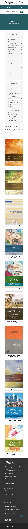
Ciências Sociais (15, 47)
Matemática (15, 65)
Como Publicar (8, 486)
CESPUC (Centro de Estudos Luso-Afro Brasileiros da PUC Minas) (15, 93)
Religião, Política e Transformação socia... (14, 453)
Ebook (15, 98)
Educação (15, 53)
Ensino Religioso (15, 106)
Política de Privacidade (10, 490)
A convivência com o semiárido (14, 195)
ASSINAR (21, 516)
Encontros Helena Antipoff (15, 102)
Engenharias (15, 55)
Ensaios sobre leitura (15, 104)
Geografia (15, 59)
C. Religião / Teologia (15, 45)
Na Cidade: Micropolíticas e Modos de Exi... (14, 421)
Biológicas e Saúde (15, 43)
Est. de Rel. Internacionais (15, 110)
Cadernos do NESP (15, 90)
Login (6, 497)
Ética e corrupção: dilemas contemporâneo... (14, 356)
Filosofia (15, 57)
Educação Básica (15, 100)
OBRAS (13, 23)
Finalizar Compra (8, 502)
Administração (15, 39)
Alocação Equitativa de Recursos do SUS (15, 88)
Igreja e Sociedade (14, 389)
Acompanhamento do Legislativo (14, 226)
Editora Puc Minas (18, 526)
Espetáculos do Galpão (15, 108)
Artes (15, 41)
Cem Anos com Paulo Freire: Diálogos (14, 289)
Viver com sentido (15, 120)
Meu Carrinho (8, 500)
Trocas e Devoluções (9, 488)
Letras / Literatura (15, 63)
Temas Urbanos (15, 118)
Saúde (15, 74)
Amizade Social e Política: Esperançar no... (14, 257)
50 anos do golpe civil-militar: (14, 167)
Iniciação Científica (15, 114)
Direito (15, 51)
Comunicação (15, 49)
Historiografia (15, 112)
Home (10, 23)
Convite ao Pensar (15, 96)
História (15, 61)
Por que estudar (15, 116)
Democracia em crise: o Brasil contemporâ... (14, 322)
